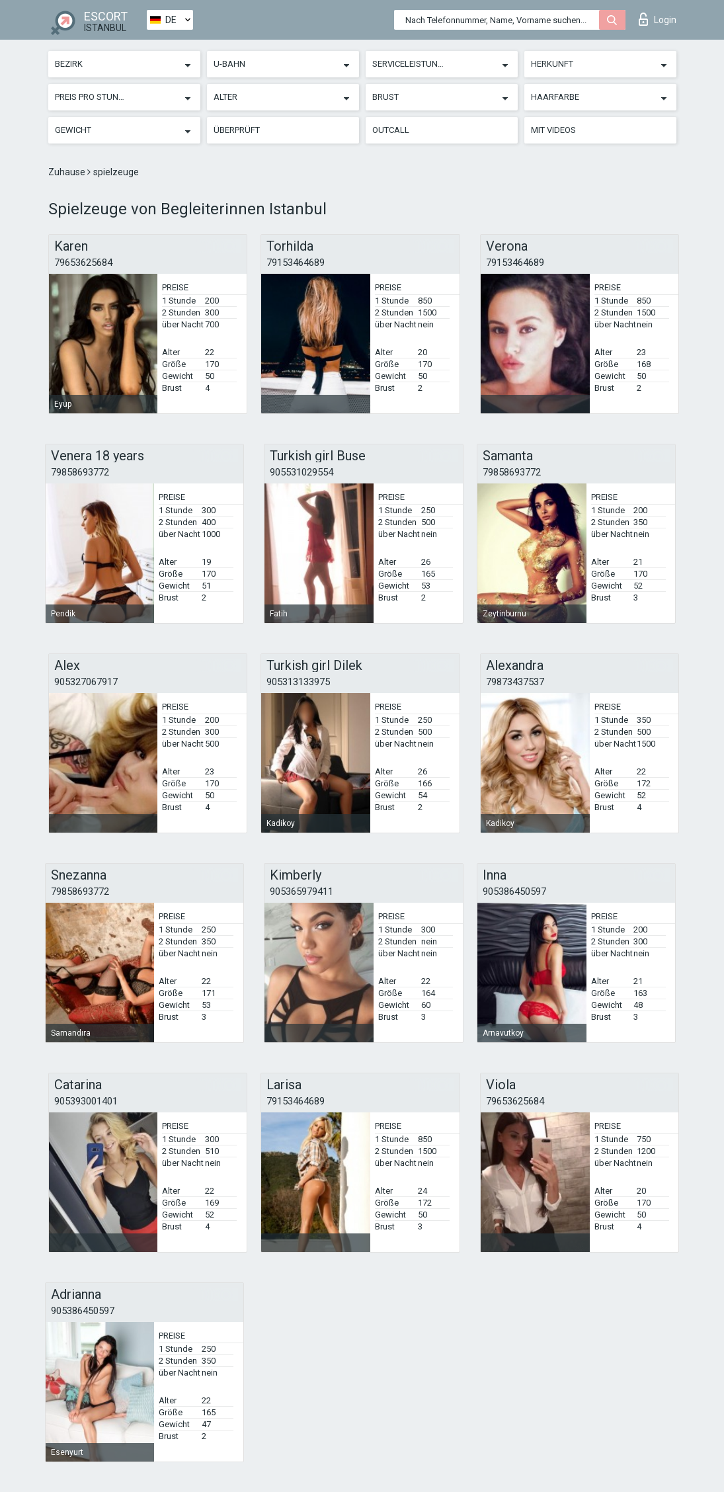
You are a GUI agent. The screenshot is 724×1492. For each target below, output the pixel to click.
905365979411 (301, 891)
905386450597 (514, 891)
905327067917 (86, 682)
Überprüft (237, 130)
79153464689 (295, 263)
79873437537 (515, 682)
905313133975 (298, 682)
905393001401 (86, 1101)
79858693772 (80, 472)
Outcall (390, 130)
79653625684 (83, 263)
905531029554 (301, 472)
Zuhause (67, 172)
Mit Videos (553, 130)
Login (657, 19)
